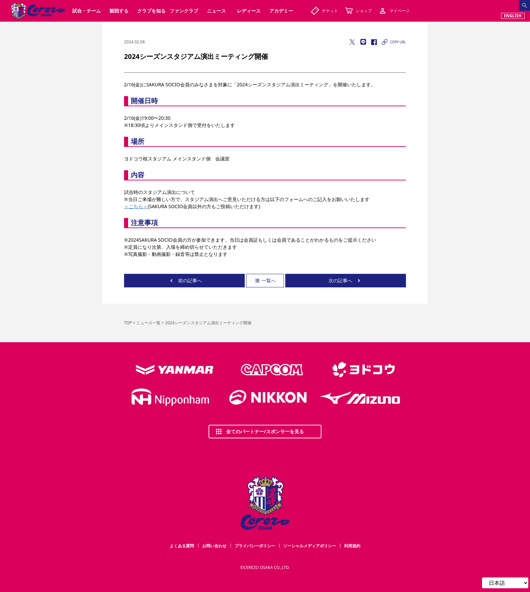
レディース (249, 10)
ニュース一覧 (148, 323)
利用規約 (352, 546)
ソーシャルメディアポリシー (309, 546)
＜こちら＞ (136, 206)
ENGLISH (513, 16)
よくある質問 (182, 546)
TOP (128, 323)
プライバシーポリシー (255, 546)
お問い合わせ (214, 546)
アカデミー (281, 10)
